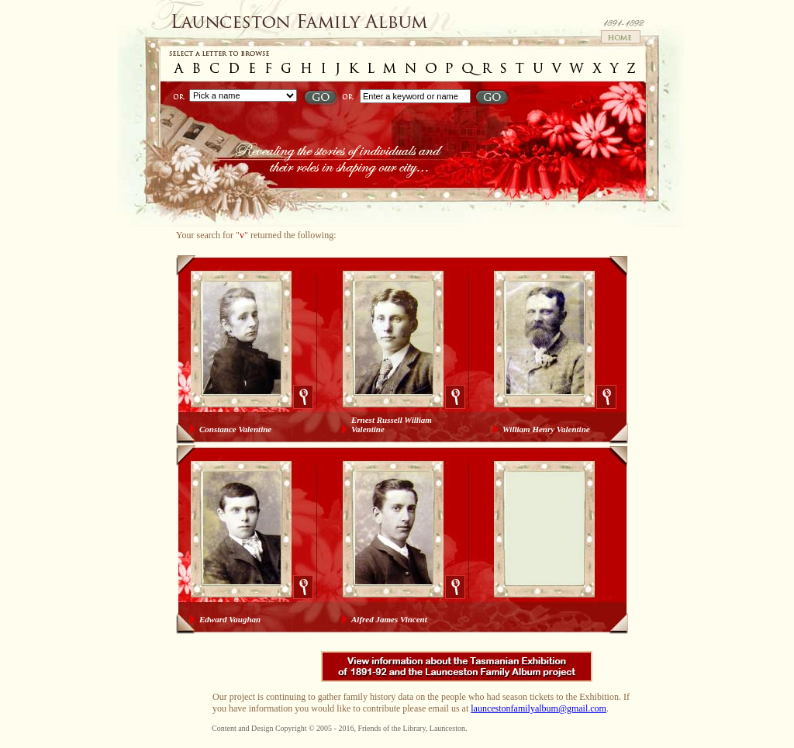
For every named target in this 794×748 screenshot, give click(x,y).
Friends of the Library (391, 728)
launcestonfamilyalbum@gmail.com (538, 708)
